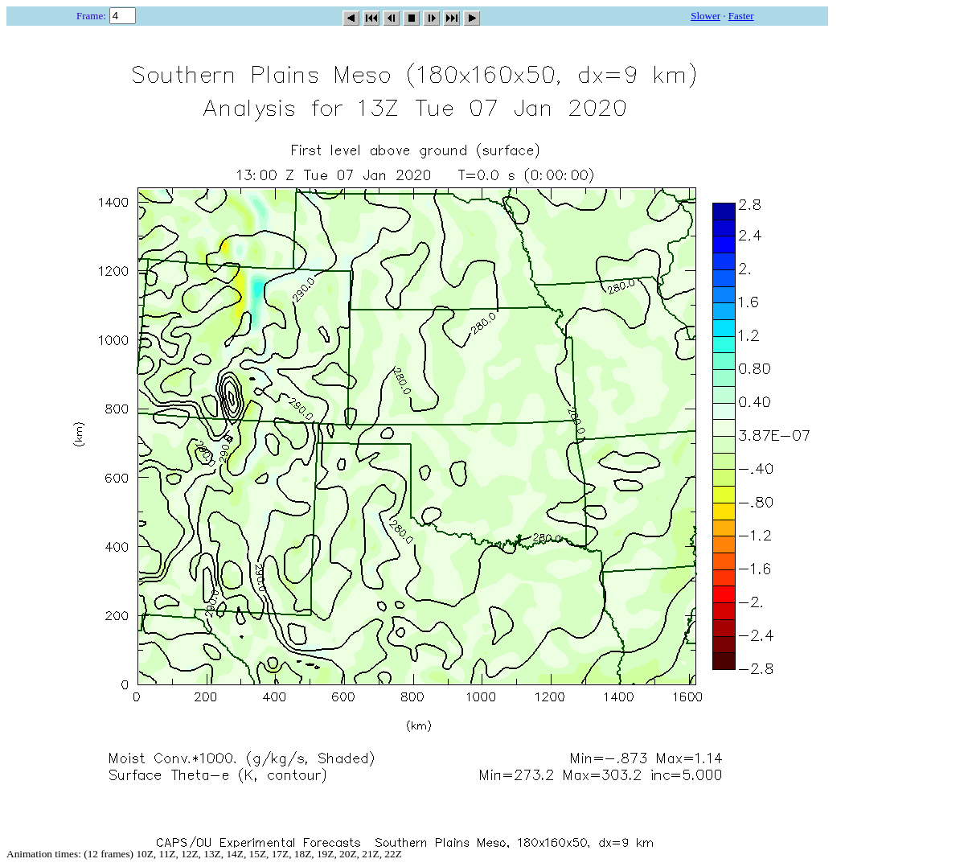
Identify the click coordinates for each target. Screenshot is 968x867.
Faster (741, 16)
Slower (705, 16)
